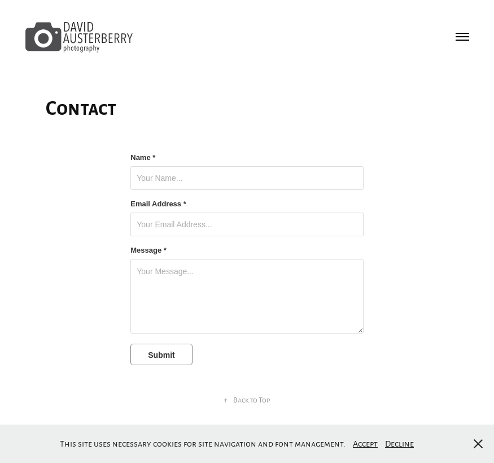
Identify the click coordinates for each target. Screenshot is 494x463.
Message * (148, 250)
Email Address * (158, 204)
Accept (365, 443)
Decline (399, 443)
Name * (142, 158)
